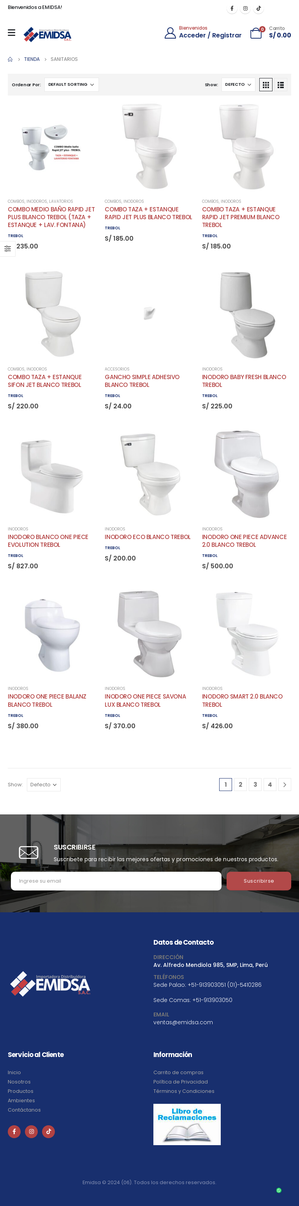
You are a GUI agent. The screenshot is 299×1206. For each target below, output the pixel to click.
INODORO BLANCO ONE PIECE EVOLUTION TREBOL (48, 541)
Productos (20, 1091)
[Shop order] (71, 85)
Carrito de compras (178, 1072)
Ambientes (21, 1100)
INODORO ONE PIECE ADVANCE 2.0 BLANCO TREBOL (244, 541)
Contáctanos (24, 1110)
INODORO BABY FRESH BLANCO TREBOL (244, 381)
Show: (211, 85)
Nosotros (19, 1081)
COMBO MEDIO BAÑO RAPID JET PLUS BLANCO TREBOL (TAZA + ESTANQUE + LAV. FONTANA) (51, 217)
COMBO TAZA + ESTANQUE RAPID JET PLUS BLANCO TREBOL (148, 213)
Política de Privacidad (180, 1081)
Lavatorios (61, 201)
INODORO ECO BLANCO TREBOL (148, 537)
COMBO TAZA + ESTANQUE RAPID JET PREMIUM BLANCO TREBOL (241, 217)
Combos (16, 201)
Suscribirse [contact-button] (259, 881)
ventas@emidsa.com (183, 1022)
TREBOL (15, 236)
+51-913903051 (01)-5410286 (225, 985)
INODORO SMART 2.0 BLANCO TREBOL (242, 700)
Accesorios (117, 369)
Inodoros (36, 201)
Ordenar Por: (26, 85)
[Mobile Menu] (13, 32)
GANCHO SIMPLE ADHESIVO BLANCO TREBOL (142, 381)
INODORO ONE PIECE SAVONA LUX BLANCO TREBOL (145, 700)
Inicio (14, 1072)
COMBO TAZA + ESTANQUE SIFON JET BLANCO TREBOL (44, 381)
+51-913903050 (212, 1000)
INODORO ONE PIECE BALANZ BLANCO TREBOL (47, 700)
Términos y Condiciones (184, 1091)
